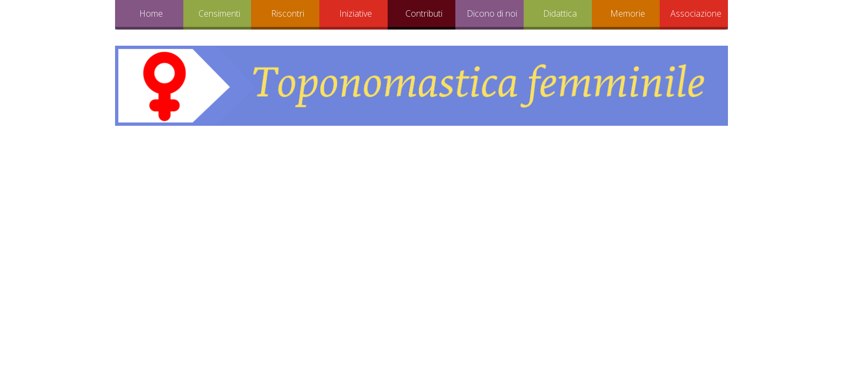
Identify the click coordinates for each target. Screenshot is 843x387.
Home (151, 13)
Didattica (560, 13)
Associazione (695, 13)
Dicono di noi (492, 13)
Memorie (627, 13)
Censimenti (219, 13)
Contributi (423, 13)
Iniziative (355, 13)
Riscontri (287, 13)
